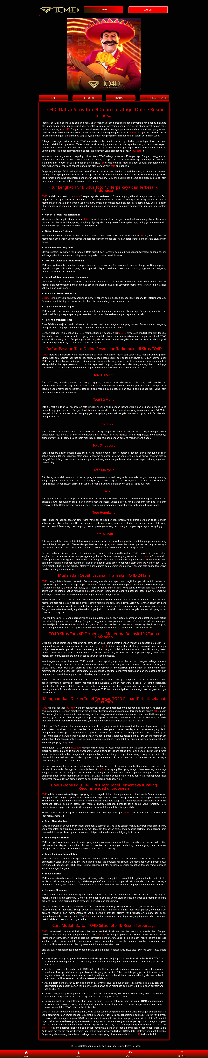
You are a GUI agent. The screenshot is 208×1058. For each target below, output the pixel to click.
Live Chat (182, 1054)
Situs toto (47, 297)
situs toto (136, 150)
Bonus (26, 1054)
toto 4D (65, 129)
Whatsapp (130, 1054)
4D (102, 162)
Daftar (78, 1054)
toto (113, 165)
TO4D (133, 132)
